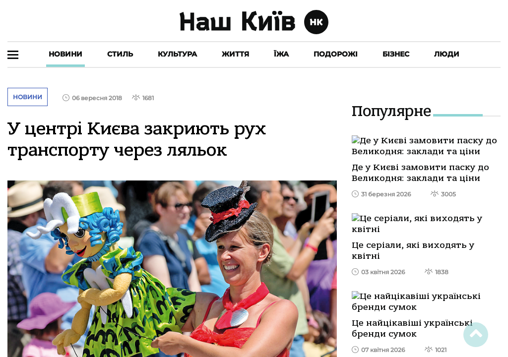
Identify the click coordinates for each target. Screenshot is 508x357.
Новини (65, 54)
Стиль (120, 54)
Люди (446, 54)
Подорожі (336, 54)
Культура (177, 54)
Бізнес (395, 54)
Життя (235, 54)
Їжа (281, 54)
